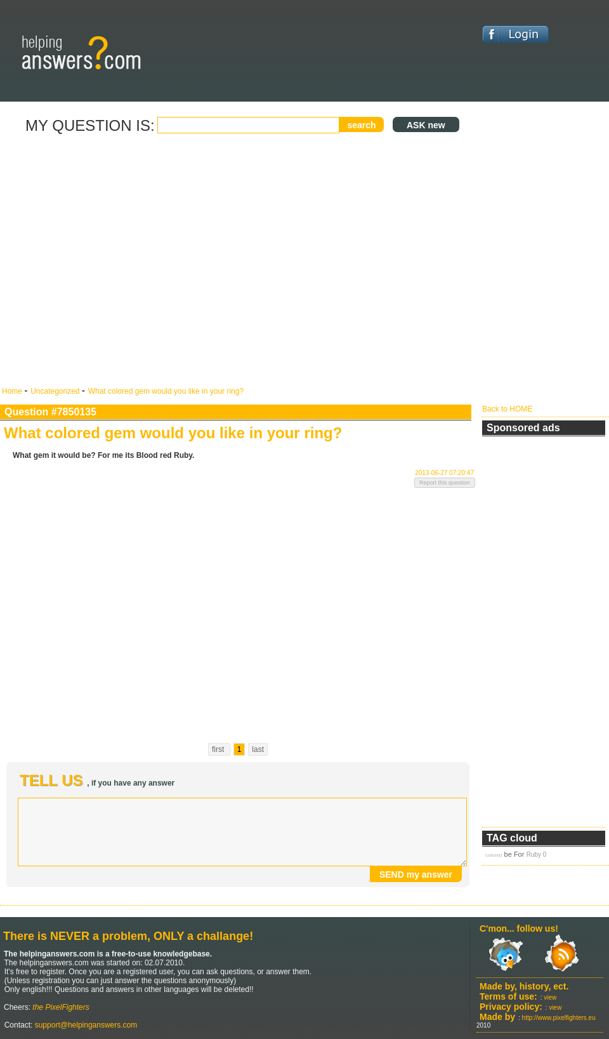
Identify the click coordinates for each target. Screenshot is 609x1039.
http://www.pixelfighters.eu (559, 1017)
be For (514, 854)
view (550, 997)
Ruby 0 (537, 854)
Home (13, 391)
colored (493, 855)
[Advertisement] (119, 261)
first (219, 749)
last (258, 749)
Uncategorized (56, 391)
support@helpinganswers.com (84, 1025)
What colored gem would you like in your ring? (166, 391)
